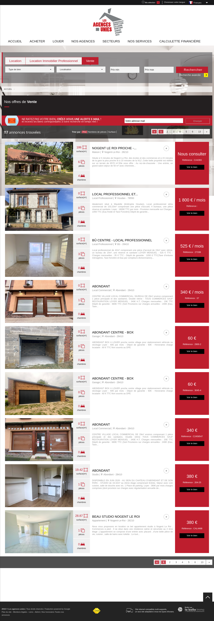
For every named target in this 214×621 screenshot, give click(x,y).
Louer (58, 41)
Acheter (37, 41)
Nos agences (83, 41)
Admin (37, 612)
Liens (31, 612)
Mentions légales (20, 612)
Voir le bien (192, 167)
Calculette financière (179, 41)
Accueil (15, 41)
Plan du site (6, 612)
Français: (198, 3)
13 (199, 131)
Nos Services (140, 41)
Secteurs (111, 41)
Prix (84, 132)
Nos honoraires (48, 612)
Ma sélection (151, 2)
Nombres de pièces (97, 132)
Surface (112, 132)
